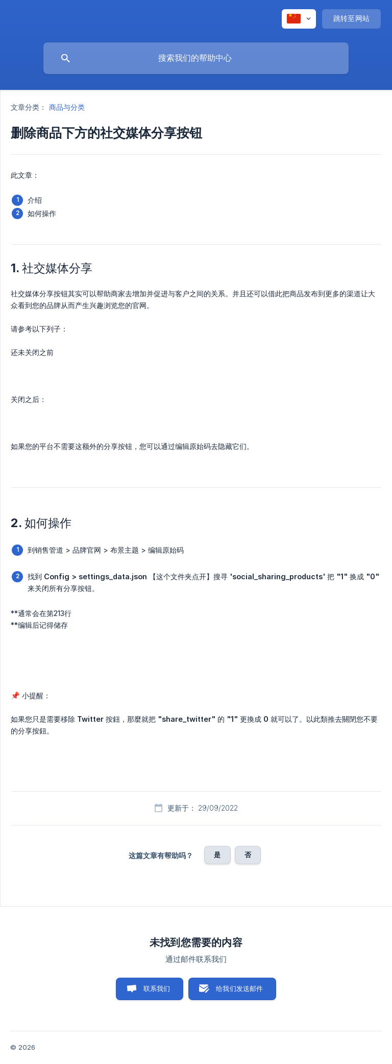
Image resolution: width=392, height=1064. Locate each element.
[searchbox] (196, 58)
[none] (299, 19)
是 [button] (217, 854)
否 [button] (247, 854)
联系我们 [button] (156, 988)
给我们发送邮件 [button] (239, 988)
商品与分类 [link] (67, 107)
